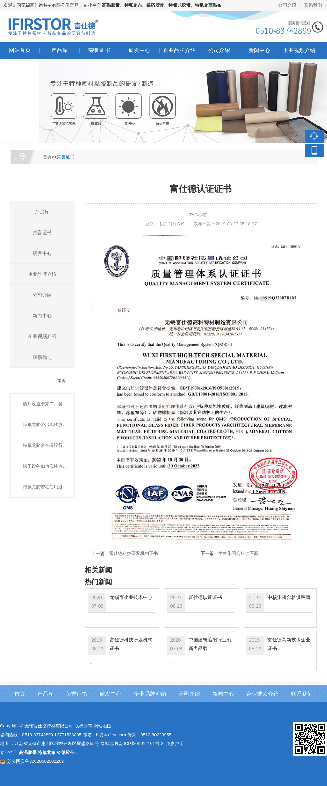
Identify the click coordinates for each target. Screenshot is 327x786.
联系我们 (313, 5)
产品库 (59, 50)
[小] (181, 223)
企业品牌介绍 (179, 50)
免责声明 (175, 743)
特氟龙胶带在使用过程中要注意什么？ (45, 486)
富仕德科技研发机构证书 (133, 553)
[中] (172, 223)
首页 (47, 157)
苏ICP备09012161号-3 (141, 743)
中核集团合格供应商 (238, 553)
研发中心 (139, 50)
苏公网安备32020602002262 (32, 761)
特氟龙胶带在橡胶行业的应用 (45, 445)
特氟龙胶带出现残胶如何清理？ (45, 424)
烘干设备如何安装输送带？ (45, 466)
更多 (61, 381)
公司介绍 (287, 5)
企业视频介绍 (299, 50)
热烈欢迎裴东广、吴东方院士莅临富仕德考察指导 (45, 403)
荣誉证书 (99, 50)
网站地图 (102, 725)
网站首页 (20, 50)
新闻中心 (259, 50)
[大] (163, 223)
